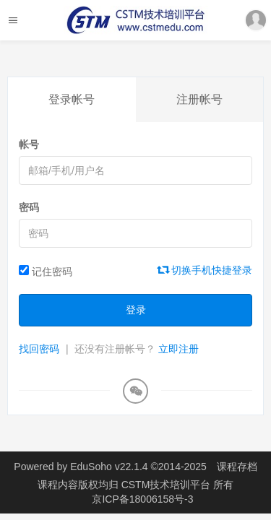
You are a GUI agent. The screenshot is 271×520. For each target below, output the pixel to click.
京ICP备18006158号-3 (142, 499)
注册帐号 (199, 99)
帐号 (29, 144)
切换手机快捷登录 (205, 270)
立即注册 (178, 349)
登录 (136, 310)
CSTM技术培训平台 (167, 484)
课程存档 (237, 466)
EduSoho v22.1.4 (108, 466)
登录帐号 (71, 99)
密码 (29, 207)
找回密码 (39, 349)
